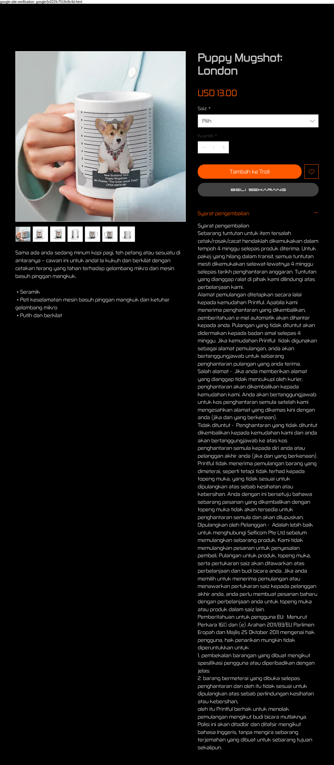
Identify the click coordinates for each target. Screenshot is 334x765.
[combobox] (258, 121)
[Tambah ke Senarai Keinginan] (311, 171)
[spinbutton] (213, 147)
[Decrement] (203, 147)
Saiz (204, 108)
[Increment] (224, 147)
